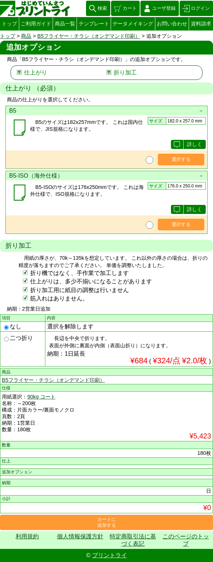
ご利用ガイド (36, 24)
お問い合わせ (172, 24)
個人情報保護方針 (80, 536)
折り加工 (125, 72)
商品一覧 (65, 24)
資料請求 (201, 24)
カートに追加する (106, 522)
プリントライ (109, 555)
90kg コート (41, 397)
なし (12, 326)
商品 (26, 36)
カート (130, 8)
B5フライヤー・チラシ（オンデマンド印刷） (88, 36)
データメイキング (132, 24)
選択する (181, 159)
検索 (102, 8)
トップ (9, 24)
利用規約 (27, 536)
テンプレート (94, 24)
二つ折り (18, 338)
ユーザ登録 (164, 8)
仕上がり (35, 72)
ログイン (200, 8)
